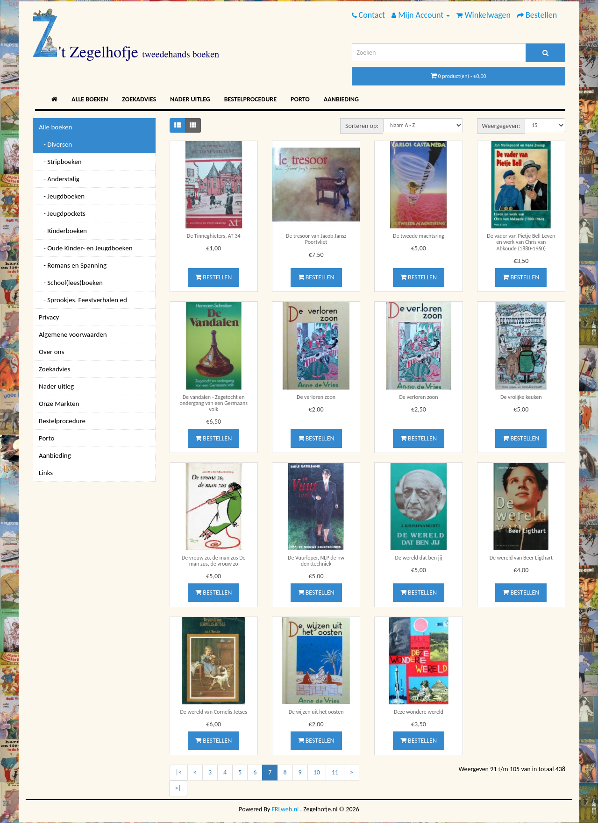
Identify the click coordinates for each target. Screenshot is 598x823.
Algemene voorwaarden (73, 334)
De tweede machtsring (418, 236)
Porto (300, 99)
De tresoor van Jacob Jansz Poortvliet (316, 239)
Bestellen (213, 277)
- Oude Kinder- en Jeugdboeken (86, 248)
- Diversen (55, 144)
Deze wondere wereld (418, 712)
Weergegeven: (501, 126)
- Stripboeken (60, 161)
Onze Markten (59, 403)
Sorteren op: (361, 126)
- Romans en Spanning (73, 265)
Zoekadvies (139, 99)
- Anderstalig (59, 179)
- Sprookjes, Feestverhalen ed (83, 300)
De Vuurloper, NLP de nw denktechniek (316, 560)
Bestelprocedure (250, 99)
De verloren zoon (316, 397)
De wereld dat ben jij (418, 557)
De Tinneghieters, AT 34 (214, 236)
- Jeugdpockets (62, 213)
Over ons (51, 352)
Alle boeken (89, 99)
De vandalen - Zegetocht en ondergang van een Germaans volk (213, 403)
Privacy (49, 317)
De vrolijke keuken (521, 397)
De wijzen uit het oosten (316, 712)
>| (178, 788)
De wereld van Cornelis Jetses (213, 712)
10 (316, 772)
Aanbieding (341, 99)
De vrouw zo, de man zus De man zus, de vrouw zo (214, 560)
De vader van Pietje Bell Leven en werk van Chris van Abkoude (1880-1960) (521, 242)
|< (179, 772)
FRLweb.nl (285, 809)
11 (335, 772)
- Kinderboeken (63, 231)
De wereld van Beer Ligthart (521, 557)
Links (46, 472)
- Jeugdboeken (62, 196)
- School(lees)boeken (71, 282)
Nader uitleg (190, 99)
